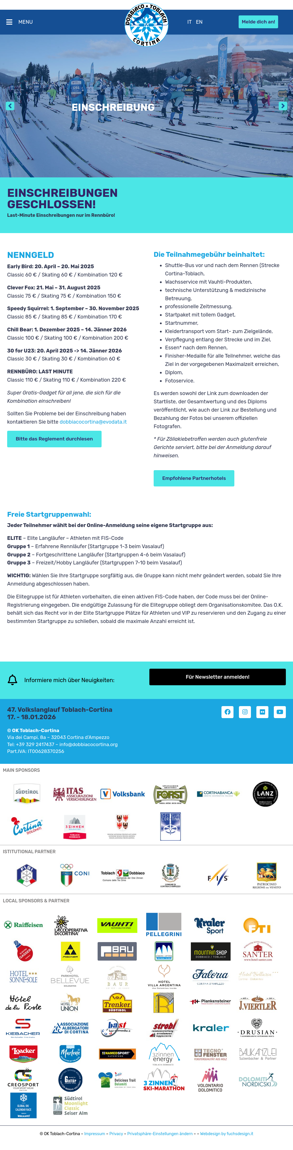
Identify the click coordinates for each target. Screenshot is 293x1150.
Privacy (116, 1134)
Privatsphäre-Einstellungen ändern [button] (160, 1134)
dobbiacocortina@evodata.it (93, 422)
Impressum (94, 1134)
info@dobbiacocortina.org (89, 744)
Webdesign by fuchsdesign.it (227, 1134)
